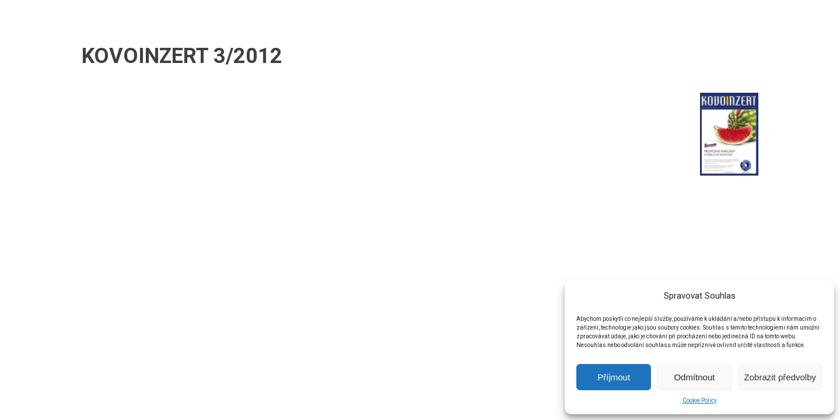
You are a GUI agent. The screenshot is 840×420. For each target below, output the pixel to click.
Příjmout (613, 377)
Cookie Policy (699, 400)
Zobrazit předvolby (780, 377)
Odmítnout (694, 377)
